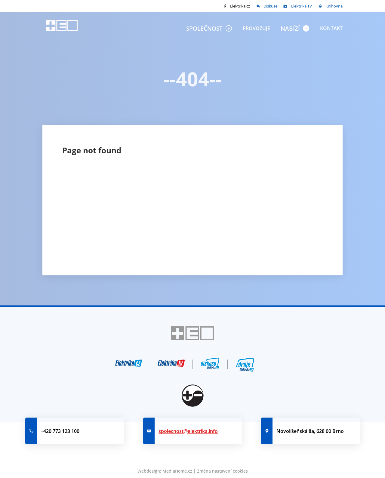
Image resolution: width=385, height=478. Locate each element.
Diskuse (270, 6)
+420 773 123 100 (60, 431)
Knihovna (334, 6)
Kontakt (331, 28)
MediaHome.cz (177, 471)
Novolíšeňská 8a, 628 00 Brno (310, 431)
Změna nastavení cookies (222, 471)
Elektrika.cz (240, 6)
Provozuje (256, 28)
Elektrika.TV (301, 6)
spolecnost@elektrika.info (188, 431)
